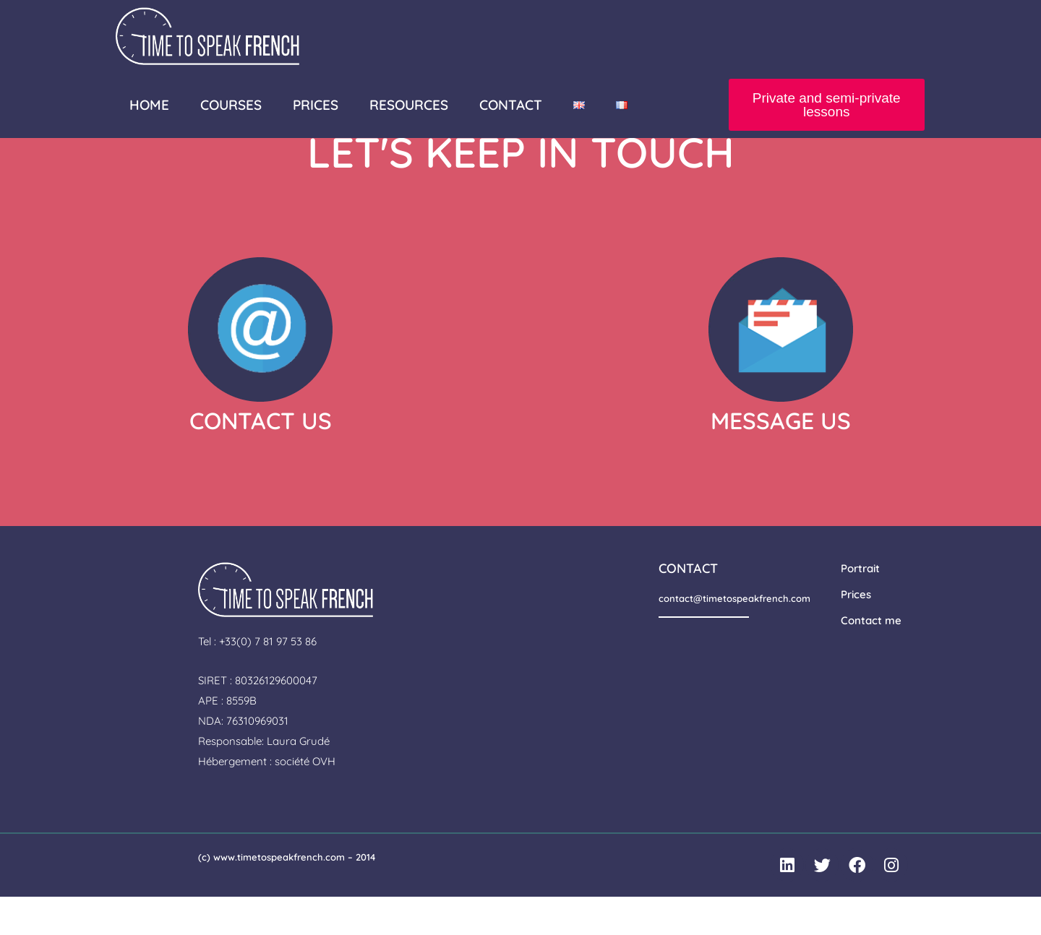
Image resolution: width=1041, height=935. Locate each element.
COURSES (231, 104)
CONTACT (510, 104)
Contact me (871, 658)
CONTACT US (260, 458)
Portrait (860, 606)
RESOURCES (408, 104)
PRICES (315, 104)
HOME (149, 104)
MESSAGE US (781, 458)
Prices (856, 632)
